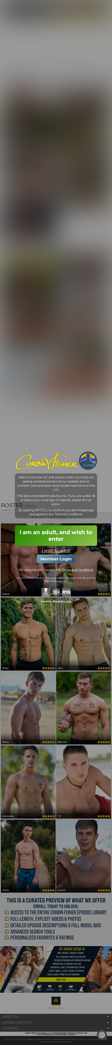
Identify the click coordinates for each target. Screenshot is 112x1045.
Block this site (62, 601)
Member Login (56, 558)
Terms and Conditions (77, 569)
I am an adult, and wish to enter (56, 535)
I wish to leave (56, 550)
